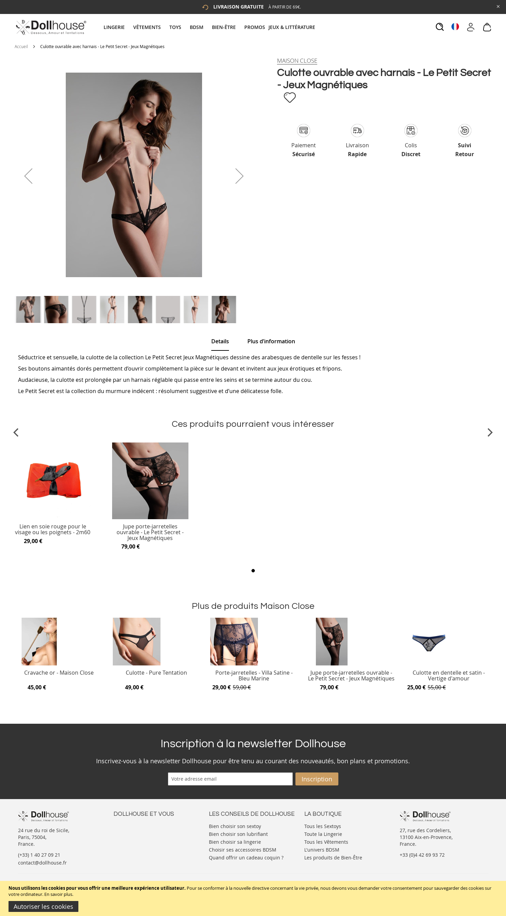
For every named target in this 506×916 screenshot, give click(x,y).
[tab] (210, 27)
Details (220, 341)
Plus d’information (271, 341)
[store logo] (51, 27)
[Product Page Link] (53, 517)
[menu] (210, 27)
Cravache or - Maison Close (59, 673)
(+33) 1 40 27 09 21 (39, 855)
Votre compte (128, 832)
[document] (254, 898)
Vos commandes (132, 846)
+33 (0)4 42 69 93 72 (422, 855)
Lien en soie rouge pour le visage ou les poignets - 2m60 (52, 530)
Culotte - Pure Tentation (156, 673)
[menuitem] (118, 27)
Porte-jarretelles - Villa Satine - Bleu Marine (254, 676)
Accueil (21, 46)
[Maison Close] (297, 61)
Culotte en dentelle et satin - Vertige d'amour (449, 676)
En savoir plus (58, 894)
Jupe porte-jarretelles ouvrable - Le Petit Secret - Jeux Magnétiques (150, 532)
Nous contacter (130, 825)
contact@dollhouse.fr (42, 862)
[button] (28, 176)
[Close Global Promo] (497, 5)
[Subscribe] (316, 778)
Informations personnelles (143, 839)
